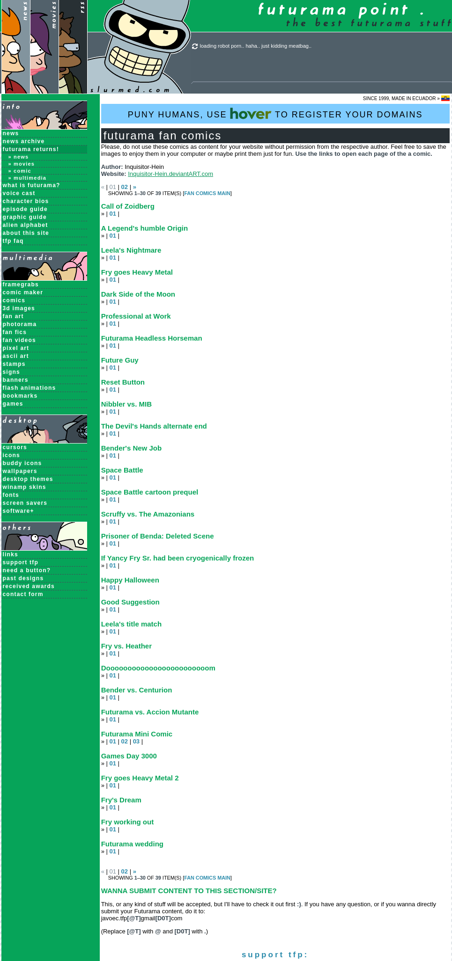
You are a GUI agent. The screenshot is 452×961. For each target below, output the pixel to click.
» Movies (21, 164)
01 (112, 213)
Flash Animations (29, 388)
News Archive (24, 141)
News (11, 133)
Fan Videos (19, 340)
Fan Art (13, 316)
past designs (23, 578)
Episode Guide (25, 209)
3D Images (19, 308)
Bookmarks (20, 396)
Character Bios (26, 201)
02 (124, 186)
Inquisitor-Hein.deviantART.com (170, 173)
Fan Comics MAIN (207, 193)
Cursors (15, 447)
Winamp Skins (24, 487)
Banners (16, 380)
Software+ (18, 511)
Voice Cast (19, 193)
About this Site (26, 233)
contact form (23, 594)
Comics (14, 300)
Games (13, 403)
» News (18, 157)
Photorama (20, 324)
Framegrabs (21, 284)
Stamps (14, 364)
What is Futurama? (31, 185)
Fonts (11, 495)
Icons (11, 455)
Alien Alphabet (25, 225)
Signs (11, 372)
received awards (29, 586)
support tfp (21, 562)
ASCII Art (16, 356)
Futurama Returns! (31, 149)
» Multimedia (27, 178)
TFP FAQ (13, 241)
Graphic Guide (25, 217)
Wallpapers (20, 471)
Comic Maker (23, 292)
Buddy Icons (22, 463)
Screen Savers (25, 503)
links (10, 554)
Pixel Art (16, 348)
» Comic (19, 171)
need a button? (27, 570)
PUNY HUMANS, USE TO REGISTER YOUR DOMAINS (275, 113)
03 (136, 741)
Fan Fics (15, 332)
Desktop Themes (28, 479)
